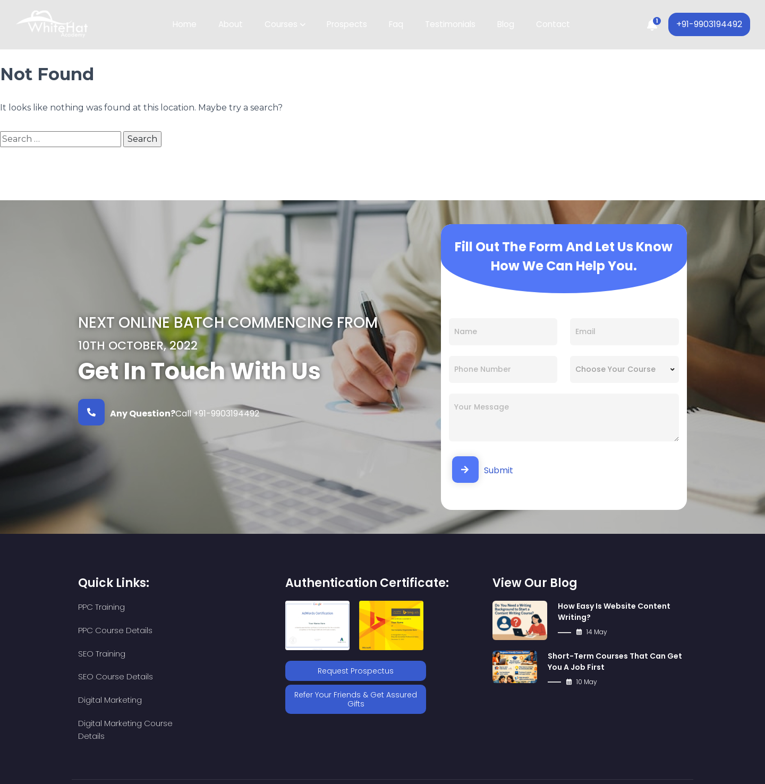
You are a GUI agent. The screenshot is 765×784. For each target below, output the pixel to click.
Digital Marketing (110, 653)
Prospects (347, 24)
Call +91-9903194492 (168, 412)
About (233, 24)
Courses (282, 24)
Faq (395, 24)
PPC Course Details (212, 606)
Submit (482, 469)
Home (188, 24)
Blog (503, 24)
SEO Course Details (212, 630)
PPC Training (101, 606)
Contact (549, 24)
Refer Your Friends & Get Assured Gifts (355, 698)
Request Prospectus (356, 670)
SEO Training (101, 630)
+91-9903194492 (708, 25)
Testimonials (448, 24)
